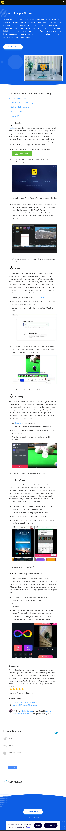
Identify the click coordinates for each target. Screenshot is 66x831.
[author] (35, 738)
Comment (58, 733)
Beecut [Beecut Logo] (8, 2)
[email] (35, 745)
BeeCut (12, 128)
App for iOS (15, 116)
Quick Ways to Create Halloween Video (26, 702)
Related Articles (26, 714)
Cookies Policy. (28, 827)
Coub (42, 298)
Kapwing (18, 423)
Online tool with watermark (20, 107)
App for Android (16, 111)
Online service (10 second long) (22, 103)
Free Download (13, 47)
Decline (38, 825)
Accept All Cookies (50, 825)
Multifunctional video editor (20, 98)
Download (23, 153)
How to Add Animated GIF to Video (24, 705)
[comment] (35, 756)
